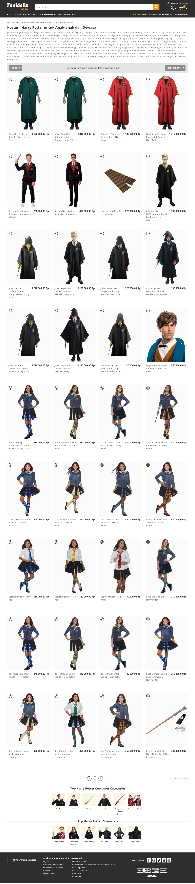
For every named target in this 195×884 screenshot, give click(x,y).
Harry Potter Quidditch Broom (119, 800)
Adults (58, 798)
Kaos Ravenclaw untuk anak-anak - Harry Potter (19, 511)
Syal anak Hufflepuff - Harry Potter (110, 201)
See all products (134, 798)
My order (47, 850)
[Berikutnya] (106, 767)
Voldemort (104, 830)
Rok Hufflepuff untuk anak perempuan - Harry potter (19, 743)
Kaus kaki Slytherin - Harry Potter (156, 587)
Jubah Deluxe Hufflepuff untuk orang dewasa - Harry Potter (19, 282)
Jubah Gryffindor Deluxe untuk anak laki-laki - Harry (64, 357)
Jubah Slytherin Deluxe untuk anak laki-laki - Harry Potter (156, 280)
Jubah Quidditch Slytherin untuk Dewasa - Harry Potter (65, 126)
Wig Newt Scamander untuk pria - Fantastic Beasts (156, 357)
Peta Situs (76, 862)
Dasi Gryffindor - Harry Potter (111, 587)
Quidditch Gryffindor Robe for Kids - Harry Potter (110, 126)
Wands (89, 798)
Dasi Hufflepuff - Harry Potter (65, 587)
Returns (46, 859)
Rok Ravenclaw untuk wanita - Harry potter (19, 664)
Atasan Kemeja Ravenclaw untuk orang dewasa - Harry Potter (20, 434)
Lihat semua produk (178, 767)
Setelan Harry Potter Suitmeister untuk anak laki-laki (20, 203)
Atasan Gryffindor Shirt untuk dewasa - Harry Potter (157, 434)
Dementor (135, 830)
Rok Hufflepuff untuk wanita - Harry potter (65, 664)
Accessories (46, 14)
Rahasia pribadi (78, 856)
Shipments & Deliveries (53, 856)
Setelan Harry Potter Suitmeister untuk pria (65, 201)
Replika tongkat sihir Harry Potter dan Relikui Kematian (157, 743)
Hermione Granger (74, 831)
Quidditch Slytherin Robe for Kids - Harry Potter (19, 126)
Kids (73, 798)
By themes (29, 14)
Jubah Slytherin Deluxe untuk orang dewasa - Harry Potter (19, 357)
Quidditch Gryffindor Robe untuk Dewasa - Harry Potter (156, 126)
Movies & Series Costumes (39, 22)
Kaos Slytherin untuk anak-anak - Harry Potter (110, 511)
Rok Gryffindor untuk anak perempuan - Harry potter (110, 743)
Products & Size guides (53, 853)
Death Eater (119, 830)
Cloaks (104, 798)
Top (132, 14)
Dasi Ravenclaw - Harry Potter (20, 587)
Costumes (13, 14)
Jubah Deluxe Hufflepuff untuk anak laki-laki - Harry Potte (156, 204)
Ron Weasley (89, 830)
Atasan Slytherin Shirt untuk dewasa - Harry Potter (110, 434)
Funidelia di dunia (79, 850)
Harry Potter (59, 830)
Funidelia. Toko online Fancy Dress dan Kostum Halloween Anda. (17, 6)
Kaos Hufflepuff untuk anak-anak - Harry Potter (65, 511)
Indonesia (76, 865)
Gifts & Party (65, 14)
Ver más (14, 48)
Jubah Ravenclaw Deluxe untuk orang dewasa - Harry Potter (110, 280)
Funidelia (11, 22)
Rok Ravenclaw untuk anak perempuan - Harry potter (156, 665)
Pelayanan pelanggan (24, 848)
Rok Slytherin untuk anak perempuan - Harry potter (64, 743)
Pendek (14, 56)
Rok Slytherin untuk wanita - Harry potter (110, 664)
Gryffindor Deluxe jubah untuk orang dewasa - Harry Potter (110, 357)
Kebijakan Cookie (79, 859)
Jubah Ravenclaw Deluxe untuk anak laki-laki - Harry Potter (65, 280)
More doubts (49, 862)
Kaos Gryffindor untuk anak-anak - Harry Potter (156, 511)
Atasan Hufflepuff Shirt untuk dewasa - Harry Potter (66, 434)
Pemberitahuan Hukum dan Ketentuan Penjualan (93, 853)
